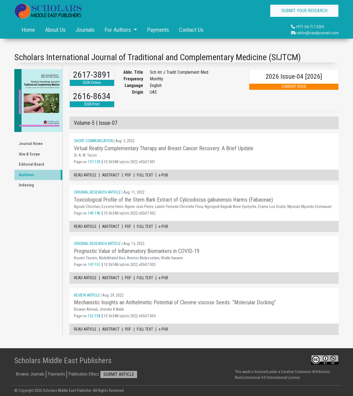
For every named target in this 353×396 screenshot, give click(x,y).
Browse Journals (30, 374)
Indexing (26, 185)
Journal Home (31, 143)
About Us (55, 30)
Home (28, 30)
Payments (158, 30)
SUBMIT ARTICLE (118, 374)
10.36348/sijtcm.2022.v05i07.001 (130, 162)
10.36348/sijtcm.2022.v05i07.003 (130, 264)
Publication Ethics (83, 374)
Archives (26, 175)
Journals (85, 30)
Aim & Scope (29, 154)
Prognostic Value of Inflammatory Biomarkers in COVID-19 (136, 251)
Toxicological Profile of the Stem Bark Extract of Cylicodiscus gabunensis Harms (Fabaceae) (173, 199)
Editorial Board (31, 164)
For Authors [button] (118, 30)
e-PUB (163, 175)
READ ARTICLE (85, 175)
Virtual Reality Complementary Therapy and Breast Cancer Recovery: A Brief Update (163, 148)
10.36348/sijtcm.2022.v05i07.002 (130, 213)
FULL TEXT (145, 175)
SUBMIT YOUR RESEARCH (304, 10)
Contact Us (191, 30)
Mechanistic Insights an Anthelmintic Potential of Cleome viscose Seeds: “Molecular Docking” (175, 302)
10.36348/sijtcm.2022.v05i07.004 (130, 316)
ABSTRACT (110, 175)
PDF (128, 175)
